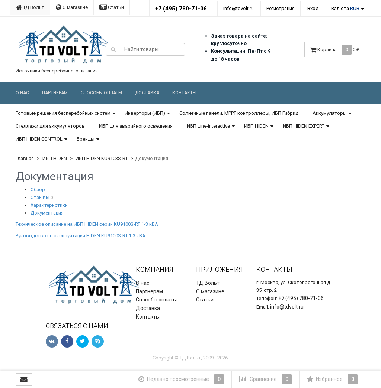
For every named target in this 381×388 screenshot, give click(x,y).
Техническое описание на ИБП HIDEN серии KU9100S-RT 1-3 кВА (87, 224)
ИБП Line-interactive (208, 126)
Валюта (345, 8)
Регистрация (280, 8)
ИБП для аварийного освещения (136, 126)
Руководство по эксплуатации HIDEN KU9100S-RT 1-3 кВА (80, 235)
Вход (312, 8)
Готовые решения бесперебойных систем (63, 113)
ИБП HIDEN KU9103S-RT (102, 158)
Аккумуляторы (330, 113)
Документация (47, 213)
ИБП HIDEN (256, 126)
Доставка (147, 92)
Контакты (184, 92)
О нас (22, 92)
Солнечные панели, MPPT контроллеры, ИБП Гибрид (238, 113)
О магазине (72, 7)
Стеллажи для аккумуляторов (50, 126)
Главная (25, 158)
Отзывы (40, 197)
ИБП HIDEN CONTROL (39, 139)
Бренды (86, 139)
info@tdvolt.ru (238, 8)
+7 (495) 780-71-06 (181, 8)
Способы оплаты (101, 92)
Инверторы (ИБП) (145, 113)
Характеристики (49, 205)
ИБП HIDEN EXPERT (303, 126)
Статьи (111, 7)
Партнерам (55, 92)
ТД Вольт (30, 7)
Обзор (38, 189)
